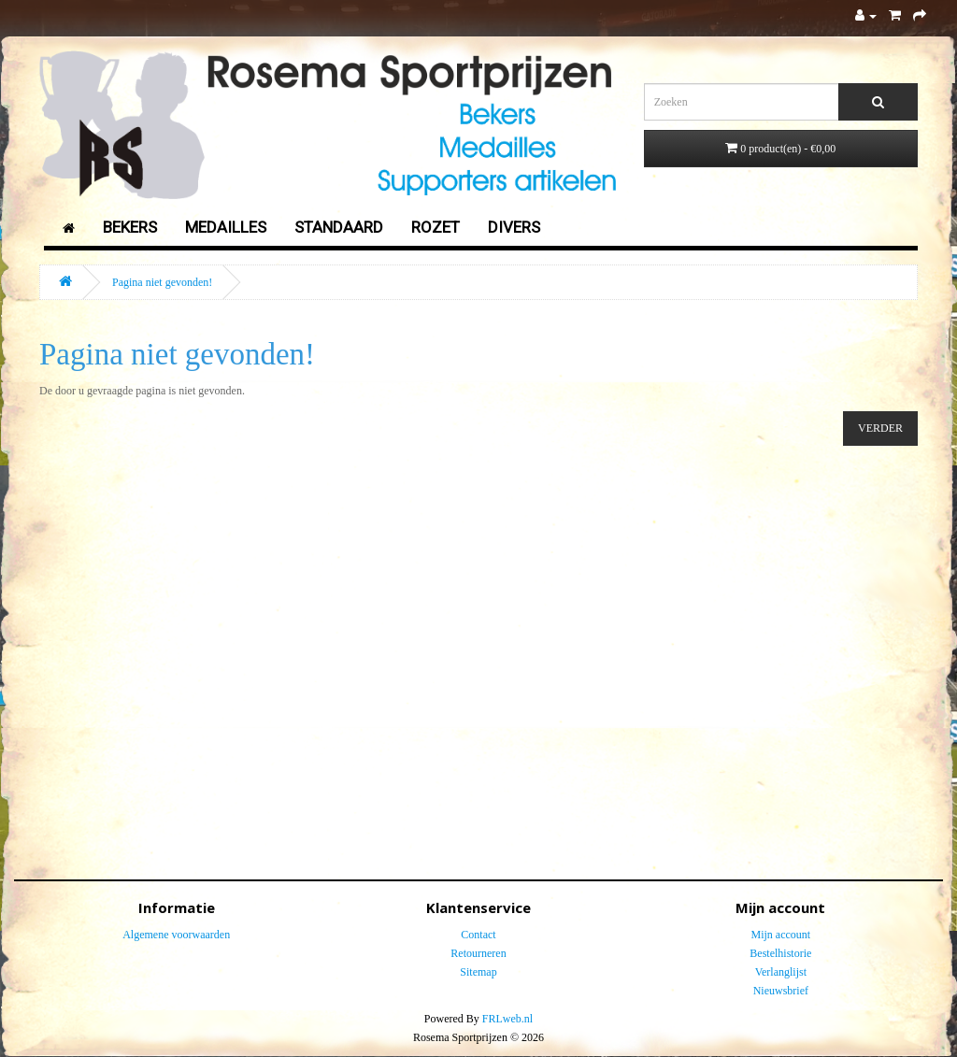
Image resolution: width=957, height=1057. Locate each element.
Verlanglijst (781, 971)
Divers (514, 227)
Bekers (130, 227)
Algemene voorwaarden (176, 934)
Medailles (225, 227)
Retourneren (478, 953)
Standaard (338, 227)
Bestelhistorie (780, 953)
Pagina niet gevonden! (162, 282)
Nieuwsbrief (780, 990)
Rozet (435, 227)
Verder (880, 428)
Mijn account (780, 934)
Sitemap (478, 971)
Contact (478, 934)
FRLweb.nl (507, 1018)
